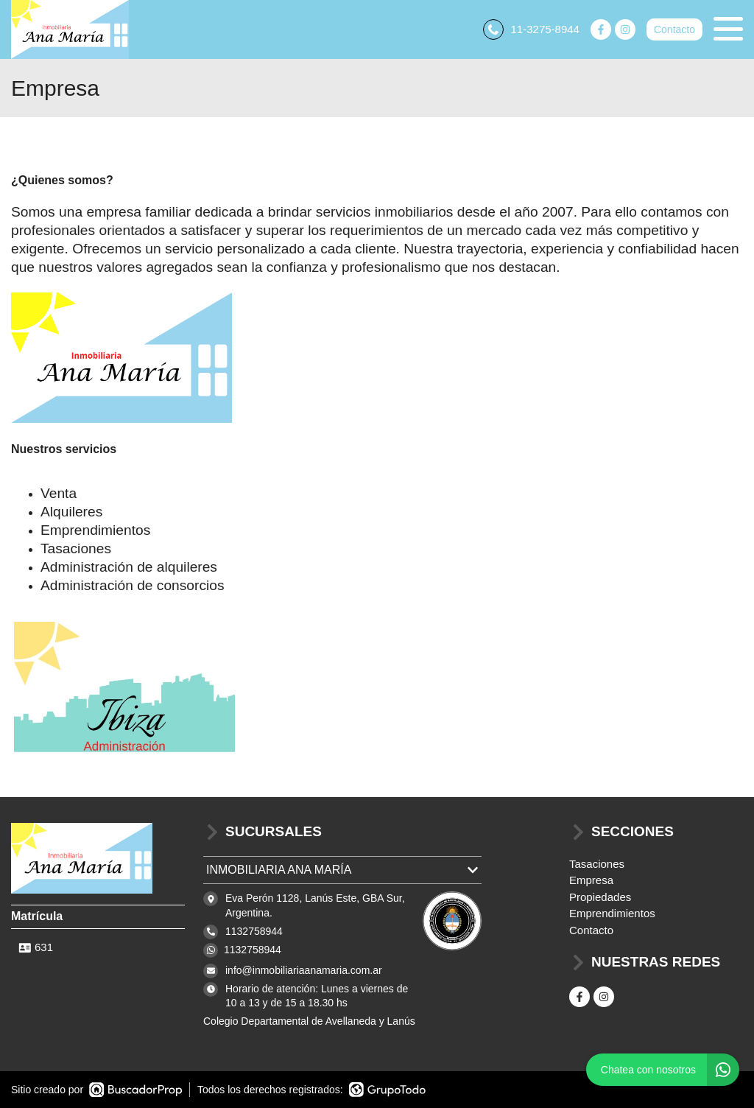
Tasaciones (596, 864)
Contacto (674, 29)
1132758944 (252, 950)
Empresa (591, 880)
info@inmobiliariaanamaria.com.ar (303, 970)
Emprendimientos (612, 913)
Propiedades (600, 897)
